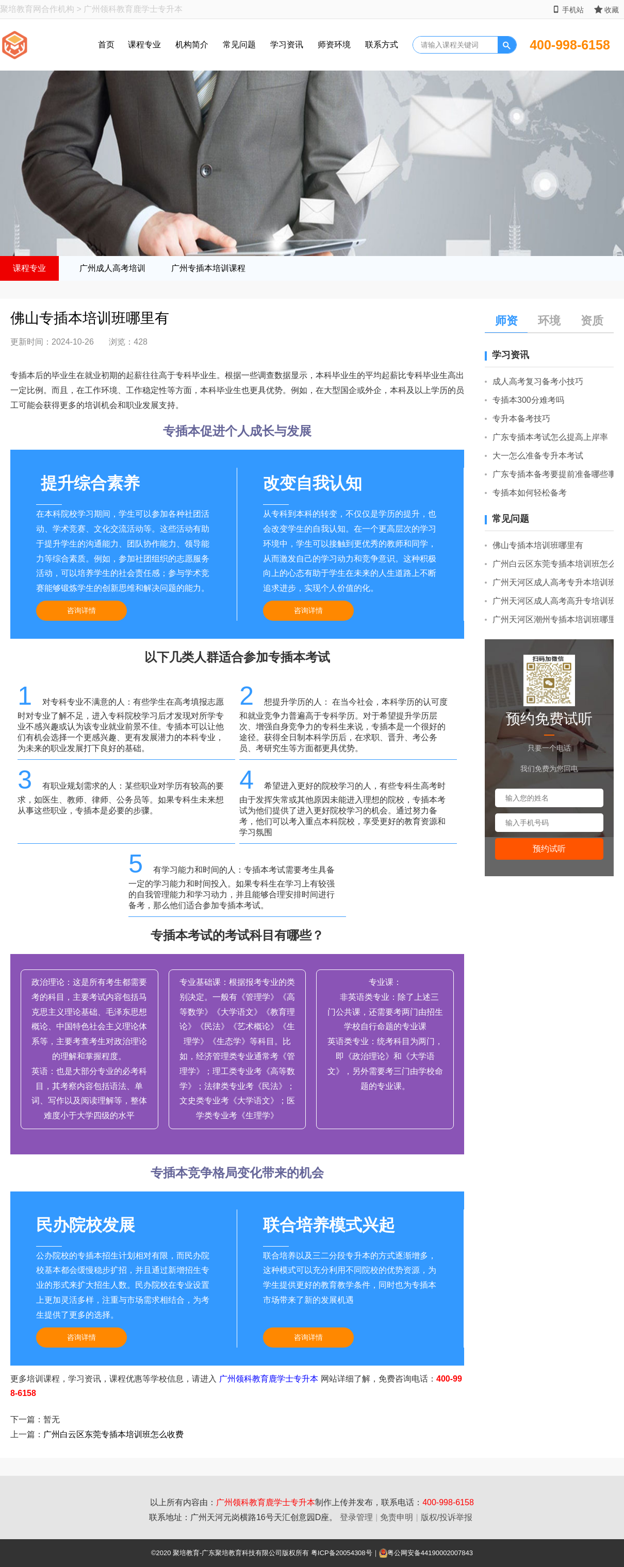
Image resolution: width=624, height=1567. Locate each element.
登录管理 (356, 1517)
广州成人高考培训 (112, 268)
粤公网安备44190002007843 (430, 1553)
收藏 (606, 9)
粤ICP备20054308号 (341, 1553)
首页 (106, 44)
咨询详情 (81, 610)
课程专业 (144, 44)
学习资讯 (286, 44)
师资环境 (334, 44)
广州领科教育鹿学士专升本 (268, 1378)
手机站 (568, 9)
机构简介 (191, 44)
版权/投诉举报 (446, 1517)
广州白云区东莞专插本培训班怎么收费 (113, 1434)
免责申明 (396, 1517)
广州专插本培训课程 (208, 268)
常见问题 (239, 44)
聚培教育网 (20, 9)
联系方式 (381, 44)
